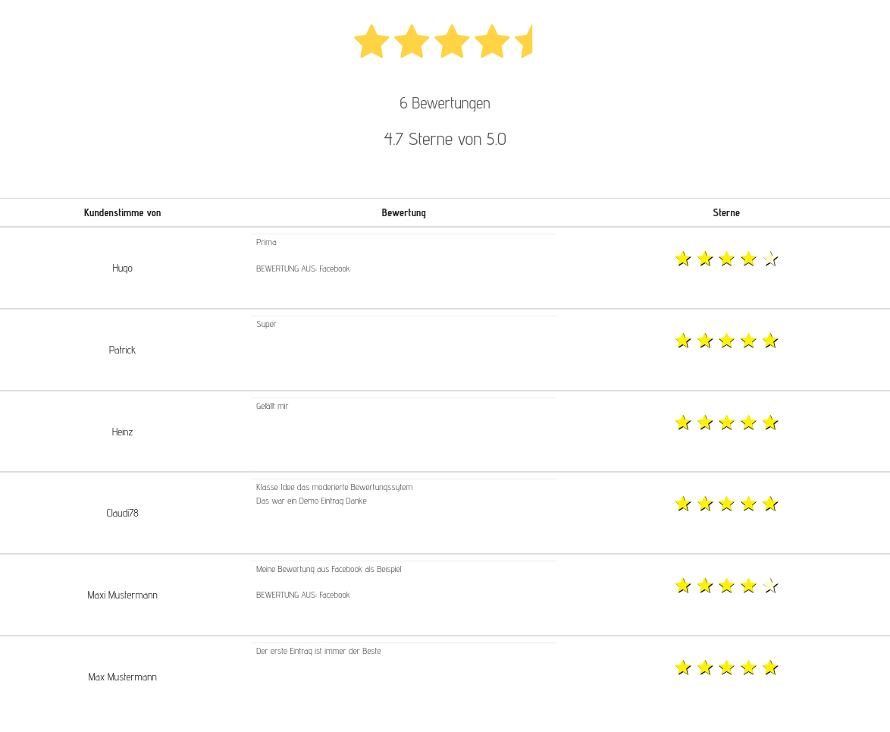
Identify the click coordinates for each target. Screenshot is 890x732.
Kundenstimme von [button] (122, 212)
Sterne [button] (726, 212)
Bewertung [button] (404, 212)
